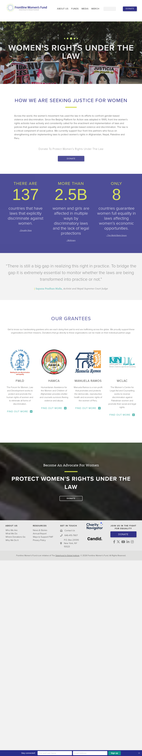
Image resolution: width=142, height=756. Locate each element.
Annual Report (39, 533)
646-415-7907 (71, 535)
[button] (130, 9)
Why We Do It (12, 540)
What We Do (11, 533)
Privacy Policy (39, 540)
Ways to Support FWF (43, 537)
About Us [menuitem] (62, 8)
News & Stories (40, 530)
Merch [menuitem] (95, 8)
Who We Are (11, 530)
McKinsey (72, 240)
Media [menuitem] (85, 8)
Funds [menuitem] (75, 8)
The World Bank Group (117, 235)
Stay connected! (28, 753)
